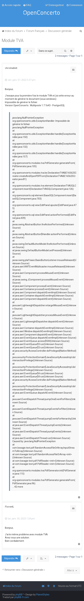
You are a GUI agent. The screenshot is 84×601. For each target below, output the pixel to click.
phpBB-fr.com (21, 597)
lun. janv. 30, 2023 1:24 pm (20, 518)
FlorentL (9, 506)
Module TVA (12, 40)
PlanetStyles (42, 594)
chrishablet (11, 68)
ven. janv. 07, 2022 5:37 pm (20, 80)
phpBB (18, 594)
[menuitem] (27, 5)
